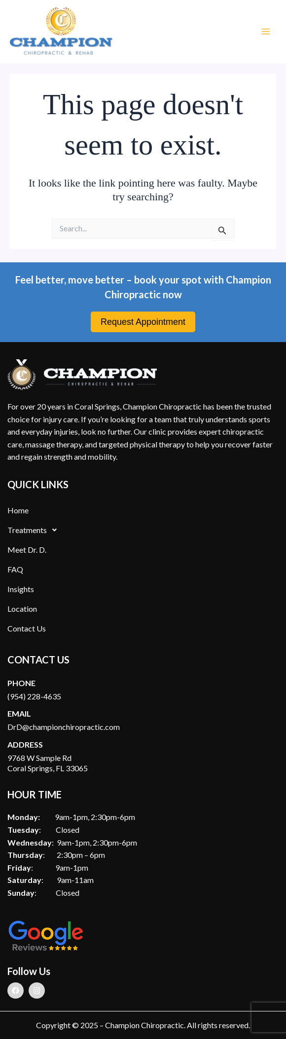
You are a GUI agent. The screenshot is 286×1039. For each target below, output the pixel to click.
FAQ (15, 569)
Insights (20, 589)
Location (22, 608)
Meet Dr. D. (26, 549)
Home (18, 510)
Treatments (34, 530)
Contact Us (26, 628)
